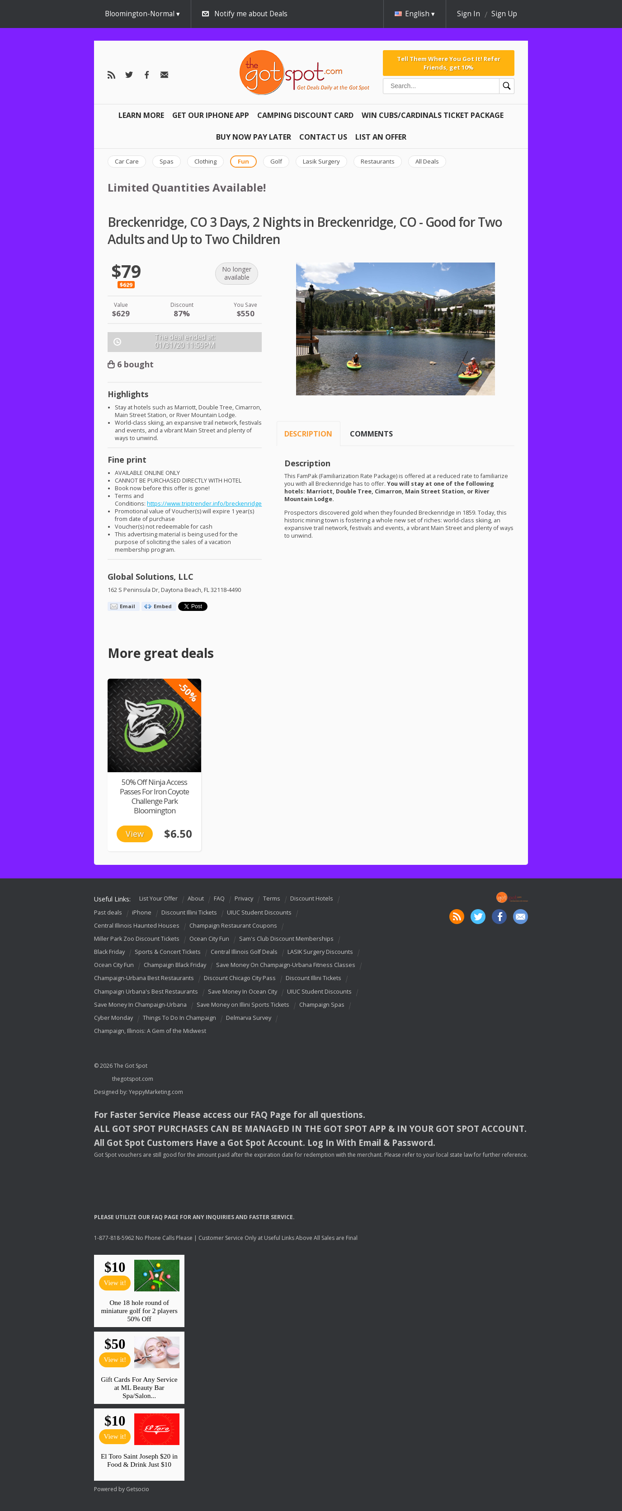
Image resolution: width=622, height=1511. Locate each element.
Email (127, 606)
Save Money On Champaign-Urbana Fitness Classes (285, 965)
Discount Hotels (311, 898)
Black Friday (109, 952)
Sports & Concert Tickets (168, 952)
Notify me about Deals (250, 14)
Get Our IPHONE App (210, 115)
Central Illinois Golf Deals (244, 952)
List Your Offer (158, 898)
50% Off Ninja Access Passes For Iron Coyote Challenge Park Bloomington (154, 796)
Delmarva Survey (248, 1018)
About (196, 898)
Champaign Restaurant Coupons (233, 925)
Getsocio (137, 1489)
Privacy (244, 898)
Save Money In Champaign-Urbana (140, 1005)
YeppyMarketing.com (156, 1092)
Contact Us (323, 137)
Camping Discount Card (305, 115)
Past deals (108, 912)
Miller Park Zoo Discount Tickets (136, 939)
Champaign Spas (321, 1005)
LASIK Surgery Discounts (320, 952)
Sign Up (504, 14)
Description (308, 434)
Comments (371, 434)
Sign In (468, 14)
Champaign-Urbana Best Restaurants (144, 978)
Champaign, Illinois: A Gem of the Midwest (150, 1031)
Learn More (141, 115)
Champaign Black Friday (175, 965)
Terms (271, 898)
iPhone (141, 912)
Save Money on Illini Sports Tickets (243, 1005)
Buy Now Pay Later (253, 137)
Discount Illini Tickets (189, 912)
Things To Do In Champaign (179, 1018)
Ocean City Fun (209, 939)
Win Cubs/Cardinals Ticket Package (433, 115)
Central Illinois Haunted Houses (136, 925)
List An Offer (380, 137)
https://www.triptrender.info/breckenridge (204, 503)
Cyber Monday (113, 1018)
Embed (163, 606)
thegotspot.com (132, 1079)
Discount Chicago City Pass (240, 978)
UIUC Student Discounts (259, 912)
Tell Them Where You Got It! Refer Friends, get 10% (448, 63)
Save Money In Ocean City (242, 991)
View (135, 833)
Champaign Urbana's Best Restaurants (146, 991)
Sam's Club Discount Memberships (286, 939)
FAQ (219, 898)
